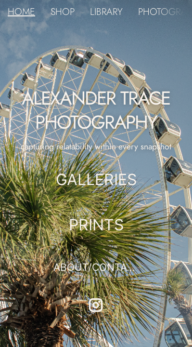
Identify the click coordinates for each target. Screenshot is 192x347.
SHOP (63, 11)
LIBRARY (106, 11)
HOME (21, 11)
